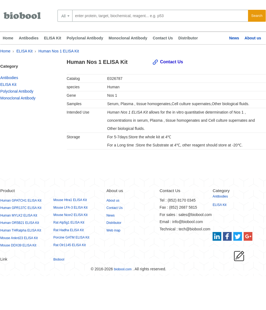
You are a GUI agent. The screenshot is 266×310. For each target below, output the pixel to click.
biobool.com (123, 269)
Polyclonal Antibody (85, 38)
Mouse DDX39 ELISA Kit (18, 245)
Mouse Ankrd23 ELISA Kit (19, 238)
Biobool (58, 259)
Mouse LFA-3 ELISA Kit (70, 207)
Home (8, 38)
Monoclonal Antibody (128, 38)
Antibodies (28, 38)
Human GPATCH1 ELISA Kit (20, 200)
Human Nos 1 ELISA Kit (58, 51)
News (234, 38)
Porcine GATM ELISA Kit (71, 237)
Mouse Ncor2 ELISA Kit (70, 215)
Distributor (188, 38)
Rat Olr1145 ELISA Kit (69, 245)
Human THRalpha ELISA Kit (20, 230)
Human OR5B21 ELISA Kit (19, 223)
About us (252, 38)
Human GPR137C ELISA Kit (20, 208)
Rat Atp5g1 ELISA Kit (68, 222)
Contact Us (163, 38)
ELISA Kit (52, 38)
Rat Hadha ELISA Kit (68, 230)
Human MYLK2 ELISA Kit (18, 215)
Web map (113, 230)
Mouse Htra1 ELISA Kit (70, 200)
